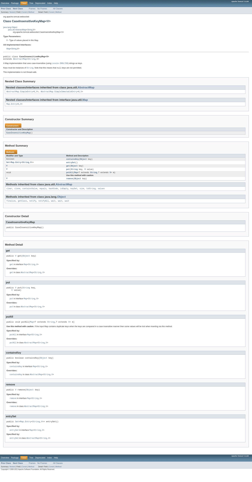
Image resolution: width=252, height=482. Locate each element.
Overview (5, 3)
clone (17, 192)
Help (56, 3)
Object (83, 161)
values (101, 192)
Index (49, 3)
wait (53, 205)
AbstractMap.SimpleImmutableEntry (59, 93)
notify (32, 205)
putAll (69, 175)
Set (8, 165)
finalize (11, 205)
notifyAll (43, 205)
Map (8, 49)
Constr (24, 12)
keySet (73, 192)
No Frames (42, 9)
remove (69, 182)
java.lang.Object (10, 27)
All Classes (58, 9)
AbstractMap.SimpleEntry (19, 93)
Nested (12, 12)
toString (91, 192)
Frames (32, 9)
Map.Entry (11, 106)
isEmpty (64, 192)
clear (9, 192)
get (68, 168)
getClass (22, 205)
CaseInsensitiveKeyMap (18, 135)
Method (31, 12)
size (82, 192)
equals (43, 192)
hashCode (53, 192)
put (68, 172)
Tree (31, 3)
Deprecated (40, 3)
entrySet (70, 165)
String (29, 30)
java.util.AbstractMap (17, 30)
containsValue (29, 192)
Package (15, 3)
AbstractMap (20, 60)
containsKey (72, 161)
